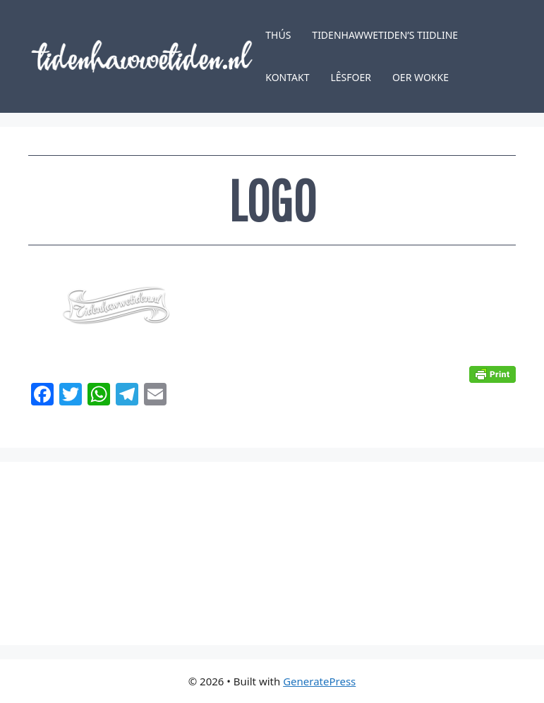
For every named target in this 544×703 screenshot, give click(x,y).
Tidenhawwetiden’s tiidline (385, 35)
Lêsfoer (350, 77)
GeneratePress (319, 681)
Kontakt (287, 77)
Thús (278, 35)
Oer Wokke (420, 77)
